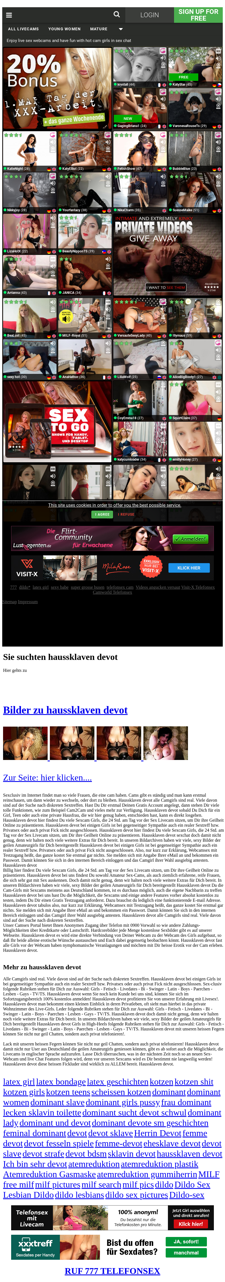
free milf (18, 1184)
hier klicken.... (66, 777)
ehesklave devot (171, 1143)
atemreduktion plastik (159, 1164)
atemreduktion (94, 1164)
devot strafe (43, 1154)
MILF (208, 1174)
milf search (101, 1184)
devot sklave (110, 1133)
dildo (164, 1184)
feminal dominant (34, 1133)
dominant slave (57, 1102)
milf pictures (57, 1184)
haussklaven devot (189, 1154)
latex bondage (61, 1082)
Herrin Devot (158, 1133)
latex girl (19, 1082)
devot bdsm (86, 1154)
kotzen (161, 1082)
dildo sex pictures (136, 1195)
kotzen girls (24, 1092)
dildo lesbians (79, 1195)
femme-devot (119, 1143)
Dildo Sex (192, 1184)
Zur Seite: (22, 777)
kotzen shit (194, 1082)
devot (77, 1133)
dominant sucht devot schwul (134, 1112)
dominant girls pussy (123, 1102)
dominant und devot (55, 1123)
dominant (169, 1092)
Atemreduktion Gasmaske (49, 1174)
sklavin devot (132, 1154)
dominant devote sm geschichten (150, 1123)
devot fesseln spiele (59, 1143)
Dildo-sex (186, 1195)
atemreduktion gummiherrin (147, 1174)
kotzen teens (68, 1092)
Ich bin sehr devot (35, 1164)
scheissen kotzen (121, 1092)
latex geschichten (117, 1082)
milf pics (138, 1184)
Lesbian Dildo (28, 1195)
